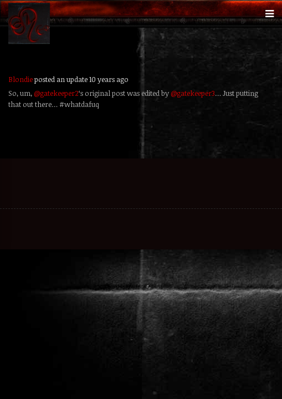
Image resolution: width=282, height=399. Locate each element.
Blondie (20, 79)
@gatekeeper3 (193, 93)
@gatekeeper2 (56, 93)
